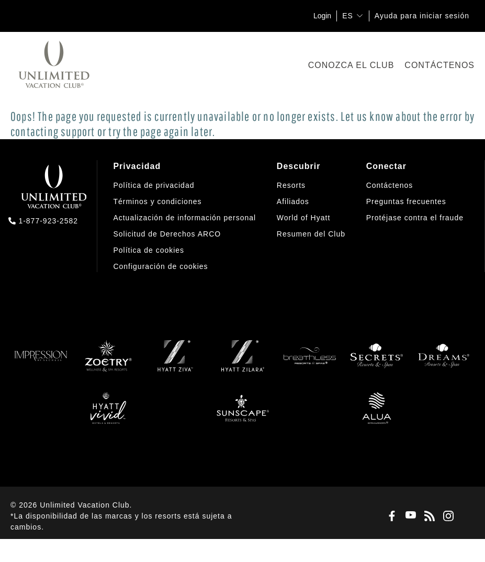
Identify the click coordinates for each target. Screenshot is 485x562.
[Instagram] (446, 516)
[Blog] (427, 516)
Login (322, 16)
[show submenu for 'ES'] (360, 15)
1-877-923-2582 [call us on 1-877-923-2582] (48, 221)
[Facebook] (389, 516)
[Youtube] (408, 516)
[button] (160, 267)
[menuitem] (184, 216)
